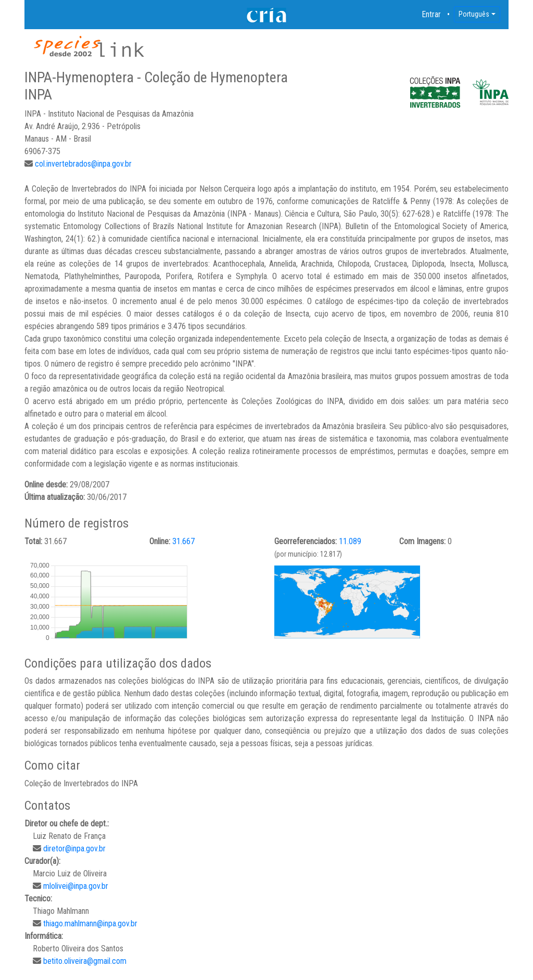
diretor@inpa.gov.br (74, 848)
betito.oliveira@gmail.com (84, 961)
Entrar (431, 14)
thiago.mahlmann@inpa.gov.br (90, 923)
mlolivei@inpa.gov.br (75, 886)
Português (474, 14)
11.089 (350, 541)
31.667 (183, 541)
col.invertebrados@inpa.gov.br (83, 164)
